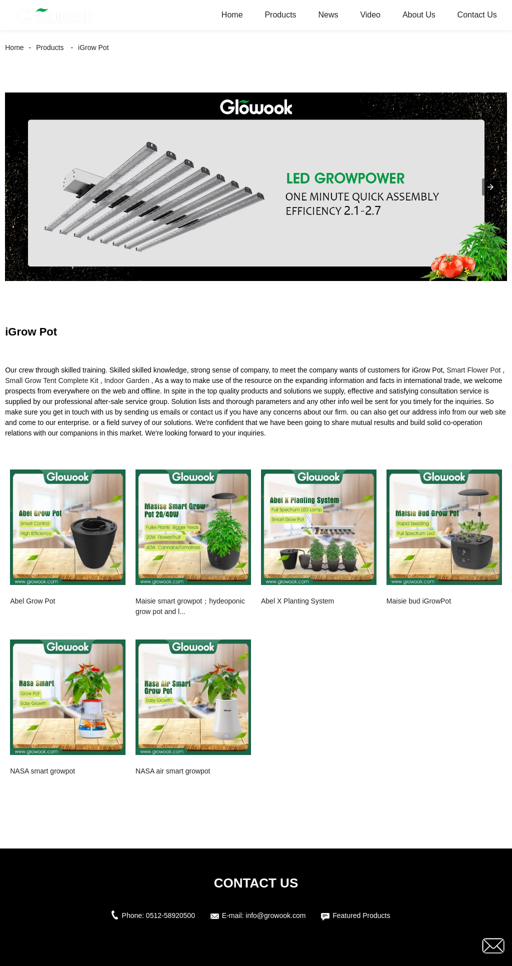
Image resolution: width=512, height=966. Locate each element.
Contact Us (477, 14)
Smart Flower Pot (473, 370)
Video (370, 14)
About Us (419, 14)
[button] (490, 187)
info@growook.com (276, 916)
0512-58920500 (170, 916)
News (328, 14)
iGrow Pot (93, 48)
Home (232, 14)
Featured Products (361, 916)
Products (280, 14)
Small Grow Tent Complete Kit (51, 380)
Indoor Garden (126, 380)
